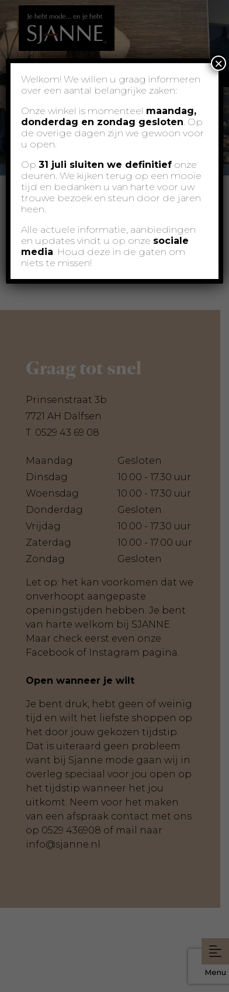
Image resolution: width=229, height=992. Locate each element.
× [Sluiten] (218, 63)
